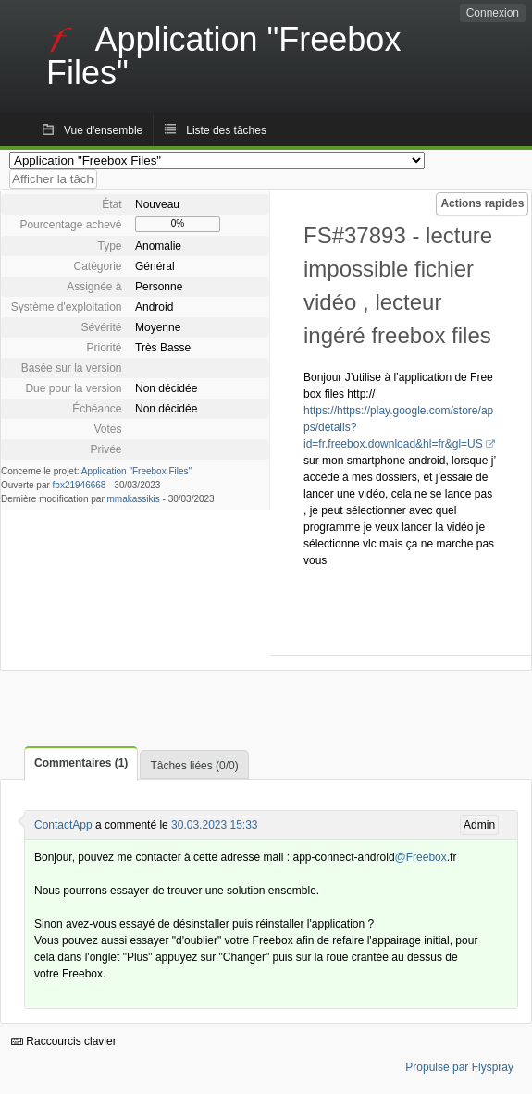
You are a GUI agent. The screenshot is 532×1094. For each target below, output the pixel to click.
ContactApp (63, 824)
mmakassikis (133, 499)
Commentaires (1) (81, 762)
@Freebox (421, 857)
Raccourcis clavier (64, 1041)
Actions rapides (482, 203)
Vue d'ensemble (103, 130)
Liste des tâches (226, 130)
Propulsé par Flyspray (459, 1067)
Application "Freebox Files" (136, 471)
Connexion (492, 12)
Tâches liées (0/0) (194, 765)
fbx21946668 (79, 485)
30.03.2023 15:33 (214, 824)
